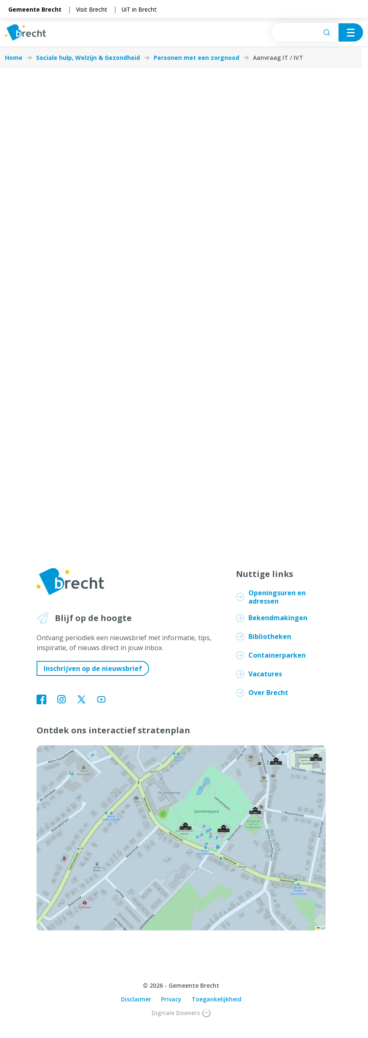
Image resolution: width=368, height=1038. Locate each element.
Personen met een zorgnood (196, 58)
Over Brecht (268, 692)
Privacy (171, 999)
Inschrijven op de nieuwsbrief (93, 668)
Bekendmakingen (277, 618)
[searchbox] (305, 32)
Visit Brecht (91, 9)
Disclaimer (136, 999)
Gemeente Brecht (34, 9)
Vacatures (265, 674)
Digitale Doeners (181, 1013)
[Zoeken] (327, 32)
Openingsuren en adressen (277, 597)
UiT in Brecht (139, 9)
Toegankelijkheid (216, 999)
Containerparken (277, 655)
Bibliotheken (269, 636)
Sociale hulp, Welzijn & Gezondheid (88, 58)
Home (13, 58)
